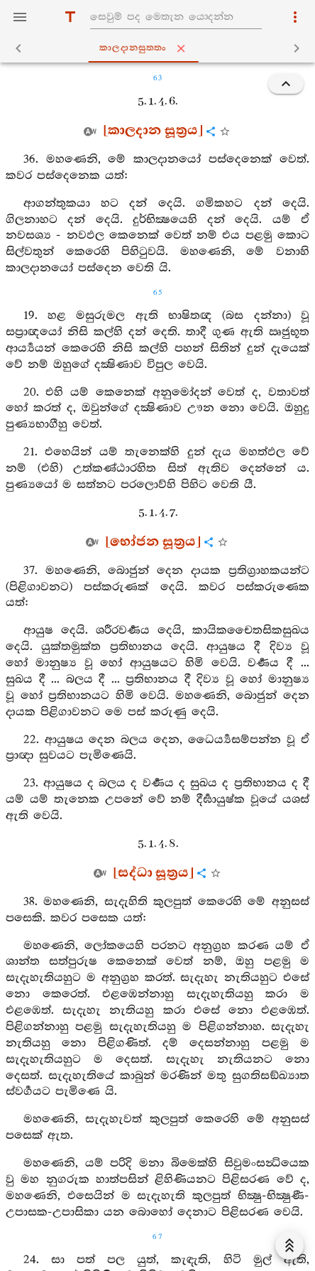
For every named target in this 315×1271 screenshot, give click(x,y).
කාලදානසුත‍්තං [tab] (160, 48)
